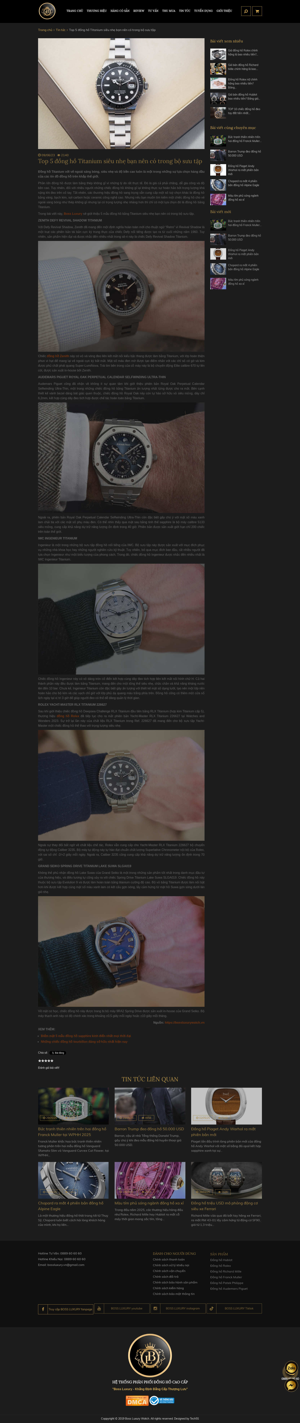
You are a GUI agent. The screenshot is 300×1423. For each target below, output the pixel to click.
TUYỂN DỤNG (203, 11)
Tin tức (184, 11)
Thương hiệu (97, 11)
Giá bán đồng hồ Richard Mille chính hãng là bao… (243, 67)
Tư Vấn (153, 11)
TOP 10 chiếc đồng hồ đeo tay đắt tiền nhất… (244, 111)
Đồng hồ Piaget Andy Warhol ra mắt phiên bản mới (243, 170)
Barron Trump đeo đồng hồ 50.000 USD (244, 153)
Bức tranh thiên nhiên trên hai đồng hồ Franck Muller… (245, 139)
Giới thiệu (224, 11)
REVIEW (138, 11)
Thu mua (168, 11)
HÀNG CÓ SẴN (120, 11)
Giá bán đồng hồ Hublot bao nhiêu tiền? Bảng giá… (244, 96)
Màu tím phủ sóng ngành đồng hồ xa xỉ (243, 197)
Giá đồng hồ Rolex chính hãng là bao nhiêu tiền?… (243, 52)
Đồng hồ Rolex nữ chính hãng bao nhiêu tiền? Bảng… (242, 83)
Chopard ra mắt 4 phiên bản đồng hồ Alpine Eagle (243, 183)
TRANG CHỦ (75, 11)
